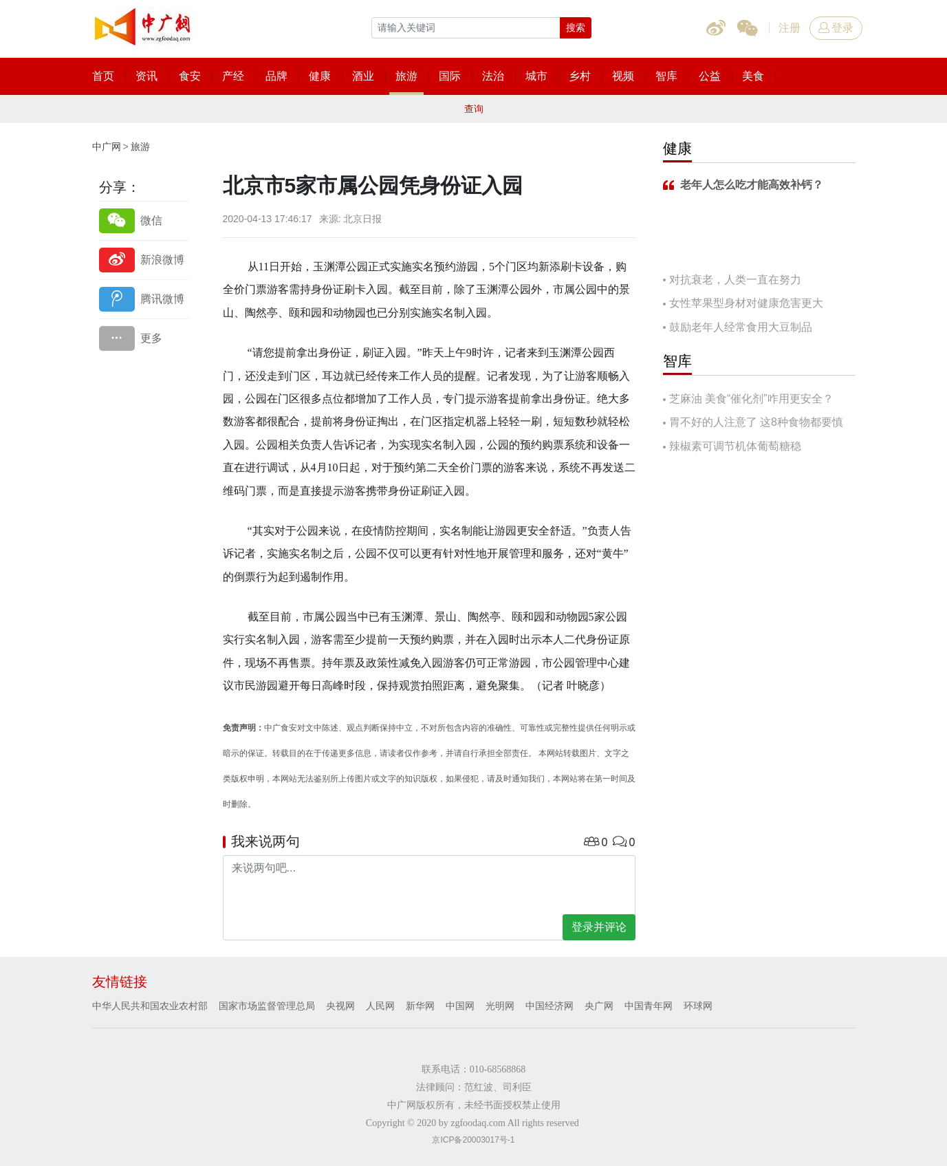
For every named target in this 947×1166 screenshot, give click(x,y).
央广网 (599, 1005)
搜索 (575, 27)
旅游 (140, 146)
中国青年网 (648, 1005)
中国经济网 (549, 1005)
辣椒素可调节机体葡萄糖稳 (735, 446)
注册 (790, 28)
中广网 (106, 146)
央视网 (340, 1005)
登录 (835, 28)
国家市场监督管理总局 (267, 1005)
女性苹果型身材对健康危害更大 (746, 303)
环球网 (698, 1005)
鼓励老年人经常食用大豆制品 (740, 327)
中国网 (460, 1005)
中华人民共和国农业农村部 (150, 1005)
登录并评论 (599, 927)
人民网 (380, 1005)
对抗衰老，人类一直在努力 (735, 279)
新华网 (420, 1005)
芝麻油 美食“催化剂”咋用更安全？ (751, 398)
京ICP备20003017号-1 (473, 1140)
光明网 (500, 1005)
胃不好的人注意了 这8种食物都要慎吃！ (753, 423)
